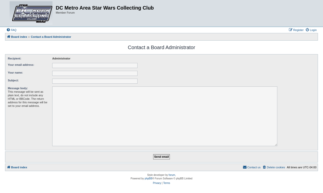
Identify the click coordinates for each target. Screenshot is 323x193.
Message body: (18, 88)
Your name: (15, 72)
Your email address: (21, 64)
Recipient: (14, 58)
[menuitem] (11, 30)
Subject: (13, 80)
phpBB (148, 178)
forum (172, 175)
